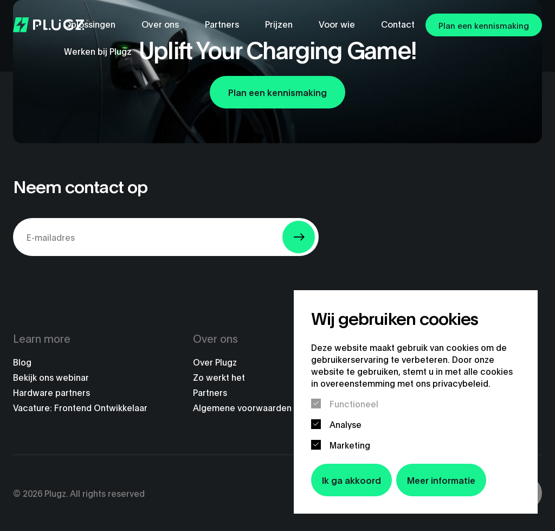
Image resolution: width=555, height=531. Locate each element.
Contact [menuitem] (398, 23)
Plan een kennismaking (483, 25)
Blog (22, 361)
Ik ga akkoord (351, 479)
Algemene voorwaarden (242, 407)
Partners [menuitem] (222, 23)
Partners (210, 392)
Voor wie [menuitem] (337, 23)
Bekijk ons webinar (51, 377)
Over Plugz (215, 361)
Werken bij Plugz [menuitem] (98, 50)
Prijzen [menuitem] (279, 23)
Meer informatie (441, 479)
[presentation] (95, 286)
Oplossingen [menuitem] (89, 23)
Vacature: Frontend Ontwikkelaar (80, 407)
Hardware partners (51, 392)
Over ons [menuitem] (160, 23)
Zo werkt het (219, 377)
